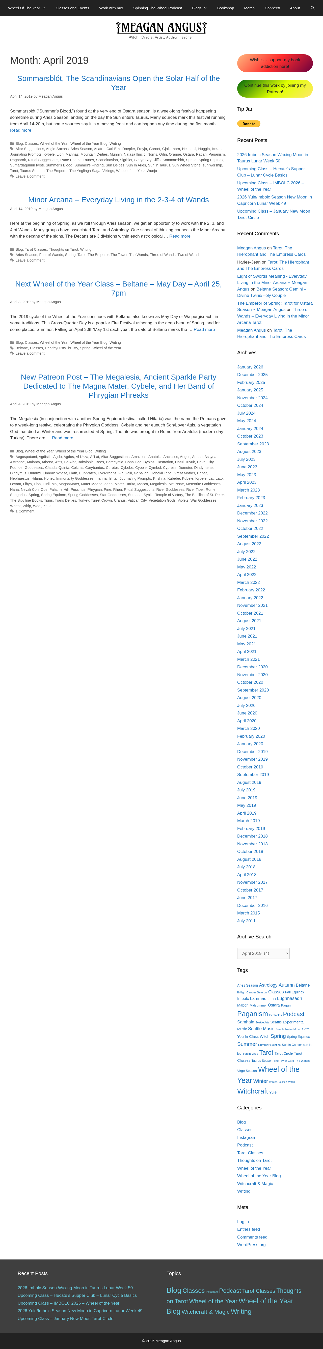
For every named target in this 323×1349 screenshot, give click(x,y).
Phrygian (95, 489)
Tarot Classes (36, 249)
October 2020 (250, 682)
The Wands (138, 255)
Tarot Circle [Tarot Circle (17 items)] (284, 1053)
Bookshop (225, 8)
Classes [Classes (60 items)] (193, 1290)
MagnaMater (69, 484)
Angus (185, 457)
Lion (60, 154)
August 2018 (249, 859)
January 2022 (250, 597)
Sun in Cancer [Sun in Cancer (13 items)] (292, 1045)
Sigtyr (138, 160)
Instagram (246, 1137)
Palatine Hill (59, 489)
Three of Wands (163, 255)
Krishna (159, 478)
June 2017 (247, 897)
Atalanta (33, 462)
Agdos (69, 457)
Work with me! (111, 8)
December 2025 (252, 374)
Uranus (120, 500)
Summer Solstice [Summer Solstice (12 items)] (269, 1045)
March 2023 (248, 490)
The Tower (119, 255)
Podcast (245, 1145)
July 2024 (246, 413)
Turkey (83, 500)
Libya (27, 484)
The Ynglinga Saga (84, 171)
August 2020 (249, 697)
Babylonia (86, 462)
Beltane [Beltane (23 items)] (303, 985)
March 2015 (248, 913)
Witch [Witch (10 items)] (291, 1081)
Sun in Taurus (159, 165)
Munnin (116, 154)
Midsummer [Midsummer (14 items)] (258, 1005)
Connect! (272, 8)
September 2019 (253, 774)
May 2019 (246, 805)
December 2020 (252, 667)
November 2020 (252, 674)
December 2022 (252, 513)
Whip (27, 506)
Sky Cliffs (152, 160)
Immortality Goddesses (75, 478)
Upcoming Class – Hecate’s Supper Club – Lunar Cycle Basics (77, 1295)
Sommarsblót (173, 160)
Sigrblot (126, 160)
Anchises (170, 457)
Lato (219, 478)
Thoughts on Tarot (63, 249)
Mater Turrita (125, 484)
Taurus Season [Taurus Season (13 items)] (262, 1061)
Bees (100, 462)
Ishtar (113, 478)
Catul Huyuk (185, 462)
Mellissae (176, 484)
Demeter (185, 468)
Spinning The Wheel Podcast (157, 8)
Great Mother (184, 473)
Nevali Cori (30, 489)
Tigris (48, 500)
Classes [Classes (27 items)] (276, 991)
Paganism (217, 154)
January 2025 (250, 390)
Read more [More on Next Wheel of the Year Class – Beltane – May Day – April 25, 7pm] (204, 329)
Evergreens (107, 473)
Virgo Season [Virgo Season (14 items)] (247, 1071)
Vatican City (137, 500)
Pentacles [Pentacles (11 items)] (275, 1015)
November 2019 (252, 759)
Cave (201, 462)
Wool (37, 506)
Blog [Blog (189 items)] (174, 1290)
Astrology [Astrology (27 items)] (268, 985)
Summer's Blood (59, 165)
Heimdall (189, 149)
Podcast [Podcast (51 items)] (230, 1290)
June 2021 (247, 636)
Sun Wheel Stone (186, 165)
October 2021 (250, 613)
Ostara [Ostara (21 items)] (274, 1005)
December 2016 (252, 905)
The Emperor (56, 171)
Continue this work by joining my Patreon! (275, 88)
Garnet (154, 149)
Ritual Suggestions (43, 160)
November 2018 (252, 844)
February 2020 (251, 736)
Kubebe (173, 478)
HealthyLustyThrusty (61, 348)
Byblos (149, 462)
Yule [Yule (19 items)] (273, 1092)
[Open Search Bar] (312, 8)
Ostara (188, 154)
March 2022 (248, 582)
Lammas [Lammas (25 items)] (258, 998)
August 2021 (249, 620)
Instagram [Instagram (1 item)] (212, 1291)
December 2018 (252, 836)
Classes (31, 143)
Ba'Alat (69, 462)
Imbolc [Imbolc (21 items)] (243, 998)
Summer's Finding (89, 165)
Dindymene (203, 468)
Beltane (22, 348)
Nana (14, 489)
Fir (120, 473)
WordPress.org (251, 1244)
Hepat (202, 473)
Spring (191, 160)
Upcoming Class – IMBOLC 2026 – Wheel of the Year (69, 1303)
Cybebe (127, 468)
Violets (183, 500)
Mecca (142, 484)
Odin (163, 154)
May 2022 (246, 567)
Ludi (46, 484)
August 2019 (249, 782)
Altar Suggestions (30, 149)
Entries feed (248, 1229)
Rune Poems (70, 160)
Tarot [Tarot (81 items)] (266, 1052)
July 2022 (246, 551)
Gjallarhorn (171, 149)
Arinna (197, 457)
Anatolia (155, 457)
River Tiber (195, 489)
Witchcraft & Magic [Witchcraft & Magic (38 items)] (206, 1311)
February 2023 (251, 497)
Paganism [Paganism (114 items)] (252, 1014)
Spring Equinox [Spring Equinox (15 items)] (298, 1037)
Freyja (142, 149)
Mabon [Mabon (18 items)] (243, 1005)
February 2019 (251, 828)
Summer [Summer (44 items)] (247, 1044)
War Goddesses (204, 500)
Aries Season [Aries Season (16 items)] (247, 985)
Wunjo (152, 171)
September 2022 (253, 536)
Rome (211, 489)
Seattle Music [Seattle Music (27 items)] (261, 1028)
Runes (89, 160)
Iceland (218, 149)
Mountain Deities (94, 154)
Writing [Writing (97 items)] (241, 1311)
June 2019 (247, 797)
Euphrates (87, 473)
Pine (107, 489)
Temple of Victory (169, 495)
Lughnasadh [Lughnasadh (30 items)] (289, 998)
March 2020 (248, 728)
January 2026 (250, 367)
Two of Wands (188, 255)
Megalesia (158, 484)
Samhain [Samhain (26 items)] (245, 1022)
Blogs (202, 8)
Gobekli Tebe (161, 473)
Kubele (187, 478)
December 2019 (252, 751)
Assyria (210, 457)
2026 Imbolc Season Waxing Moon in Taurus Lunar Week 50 (75, 1287)
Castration (164, 462)
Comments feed (252, 1237)
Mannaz (72, 154)
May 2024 (246, 420)
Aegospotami (26, 457)
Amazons (138, 457)
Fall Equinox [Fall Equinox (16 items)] (294, 992)
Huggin (204, 149)
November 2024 (252, 397)
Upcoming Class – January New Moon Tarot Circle (66, 1318)
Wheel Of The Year (29, 8)
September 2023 (253, 444)
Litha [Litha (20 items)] (271, 998)
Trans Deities (65, 500)
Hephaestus (20, 478)
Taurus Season (32, 171)
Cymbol (155, 468)
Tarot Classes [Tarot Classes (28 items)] (258, 1291)
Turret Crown (101, 500)
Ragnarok (18, 160)
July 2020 (246, 705)
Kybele (49, 154)
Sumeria (135, 495)
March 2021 (248, 659)
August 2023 (249, 451)
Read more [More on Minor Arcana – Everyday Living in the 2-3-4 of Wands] (180, 236)
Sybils (148, 495)
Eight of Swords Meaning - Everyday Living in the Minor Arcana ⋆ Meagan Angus (272, 283)
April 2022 (247, 574)
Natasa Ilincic (134, 154)
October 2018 (250, 851)
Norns (152, 154)
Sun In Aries (136, 165)
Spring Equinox (211, 160)
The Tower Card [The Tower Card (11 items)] (284, 1060)
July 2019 (246, 790)
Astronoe (17, 462)
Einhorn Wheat (55, 473)
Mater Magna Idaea (97, 484)
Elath (73, 473)
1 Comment (25, 511)
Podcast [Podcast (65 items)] (293, 1014)
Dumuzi (34, 473)
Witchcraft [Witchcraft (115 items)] (252, 1091)
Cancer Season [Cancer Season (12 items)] (257, 992)
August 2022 (249, 543)
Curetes (112, 468)
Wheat (15, 506)
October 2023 (250, 436)
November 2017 (252, 882)
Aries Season (81, 149)
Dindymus (18, 473)
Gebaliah (141, 473)
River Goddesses (170, 489)
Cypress (169, 468)
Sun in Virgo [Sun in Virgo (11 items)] (250, 1053)
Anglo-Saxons (57, 149)
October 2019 (250, 767)
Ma (54, 484)
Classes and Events (72, 8)
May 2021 (246, 644)
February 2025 (251, 382)
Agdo (57, 457)
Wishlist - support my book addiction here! (275, 63)
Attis (58, 462)
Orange (175, 154)
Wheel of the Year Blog (88, 143)
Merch (249, 8)
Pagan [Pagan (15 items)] (286, 1005)
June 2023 (247, 467)
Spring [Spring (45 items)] (278, 1036)
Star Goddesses (113, 495)
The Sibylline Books (26, 500)
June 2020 (247, 713)
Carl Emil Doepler (120, 149)
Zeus (47, 506)
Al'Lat (94, 457)
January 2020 (250, 743)
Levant (15, 484)
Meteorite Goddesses (203, 484)
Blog (19, 143)
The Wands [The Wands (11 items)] (302, 1060)
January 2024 (250, 428)
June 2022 (247, 559)
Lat (210, 478)
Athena (47, 462)
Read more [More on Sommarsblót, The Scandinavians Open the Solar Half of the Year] (20, 130)
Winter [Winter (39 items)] (260, 1081)
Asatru (99, 149)
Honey (49, 478)
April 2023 (247, 482)
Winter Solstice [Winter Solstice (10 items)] (278, 1081)
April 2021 (247, 651)
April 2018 (247, 874)
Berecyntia (114, 462)
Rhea (117, 489)
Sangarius (18, 495)
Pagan (201, 154)
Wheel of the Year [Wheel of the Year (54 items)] (213, 1301)
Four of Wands (51, 255)
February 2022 (251, 590)
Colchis (77, 468)
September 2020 (253, 690)
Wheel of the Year (54, 143)
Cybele (141, 468)
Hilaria (37, 478)
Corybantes (94, 468)
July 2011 (246, 921)
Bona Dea (133, 462)
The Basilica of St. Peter (204, 495)
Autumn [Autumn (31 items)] (287, 985)
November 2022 (252, 521)
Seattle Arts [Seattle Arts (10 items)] (262, 1022)
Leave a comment (30, 176)
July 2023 (246, 459)
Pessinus (78, 489)
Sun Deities (115, 165)
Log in (243, 1221)
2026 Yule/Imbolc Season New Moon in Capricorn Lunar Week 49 (80, 1310)
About (295, 8)
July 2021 (246, 628)
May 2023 (246, 474)
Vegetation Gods (162, 500)
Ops (44, 489)
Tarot (14, 171)
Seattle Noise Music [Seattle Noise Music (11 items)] (288, 1029)
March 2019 (248, 820)
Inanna (100, 478)
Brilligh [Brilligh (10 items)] (241, 992)
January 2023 (250, 505)
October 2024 (250, 405)
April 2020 (247, 721)
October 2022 (250, 528)
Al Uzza (82, 457)
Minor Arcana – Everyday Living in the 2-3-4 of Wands (118, 199)
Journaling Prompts (25, 154)
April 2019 (247, 813)
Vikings (108, 171)
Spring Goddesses (83, 495)
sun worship (212, 165)
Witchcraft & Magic (255, 1183)
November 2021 (252, 605)
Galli (128, 473)
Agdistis (45, 457)
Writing (115, 143)
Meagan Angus (251, 248)
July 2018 (246, 867)
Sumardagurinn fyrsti (27, 165)
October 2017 (250, 890)
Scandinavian (107, 160)
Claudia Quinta (57, 468)
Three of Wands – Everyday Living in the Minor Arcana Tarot (273, 316)
